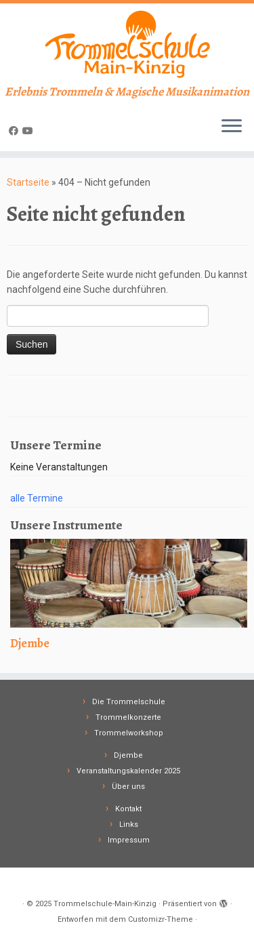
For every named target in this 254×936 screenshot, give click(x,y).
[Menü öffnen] (231, 127)
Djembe (128, 755)
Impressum (129, 840)
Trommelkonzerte (128, 717)
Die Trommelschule (128, 701)
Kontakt (128, 809)
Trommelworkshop (128, 733)
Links (128, 824)
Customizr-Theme (160, 919)
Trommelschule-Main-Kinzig (105, 903)
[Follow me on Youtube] (29, 130)
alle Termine (36, 498)
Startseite (28, 182)
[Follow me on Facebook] (15, 130)
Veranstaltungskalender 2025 (128, 771)
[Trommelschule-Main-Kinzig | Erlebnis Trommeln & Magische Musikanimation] (127, 44)
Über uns (128, 786)
